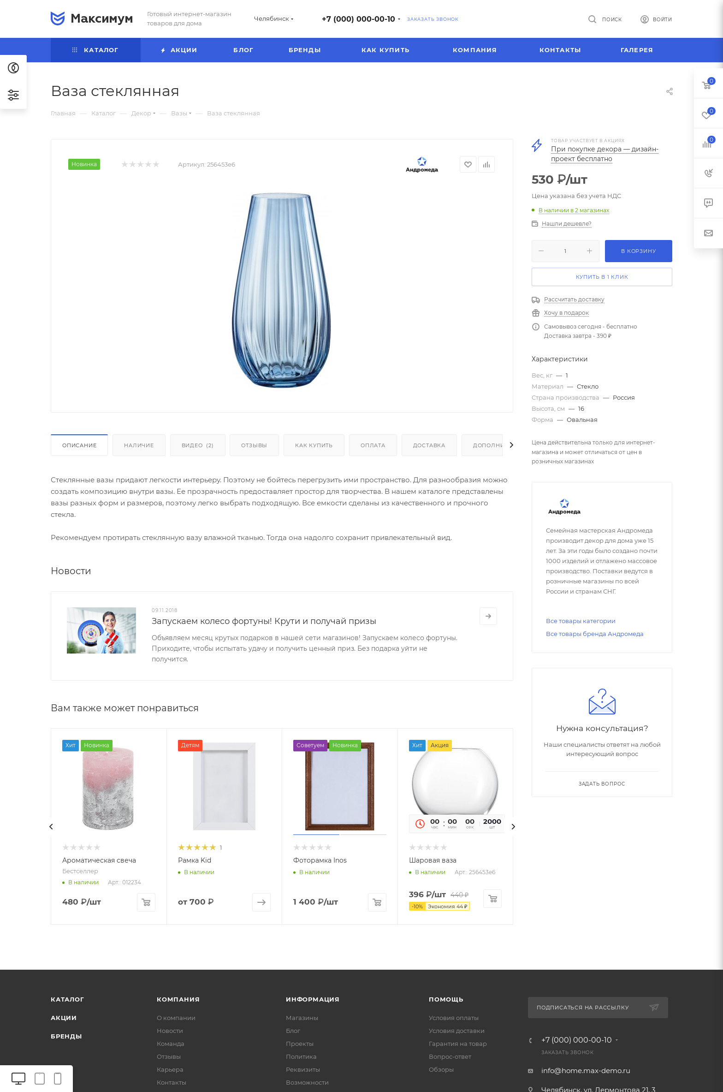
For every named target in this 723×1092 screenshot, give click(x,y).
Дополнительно (501, 445)
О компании (176, 1017)
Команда (170, 1043)
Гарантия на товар (458, 1043)
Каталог (67, 999)
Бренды (66, 1036)
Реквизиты (303, 1069)
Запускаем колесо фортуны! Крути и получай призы (264, 621)
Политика (301, 1056)
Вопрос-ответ (450, 1056)
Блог (293, 1030)
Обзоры (441, 1069)
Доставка (429, 445)
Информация (313, 999)
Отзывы (254, 445)
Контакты (171, 1082)
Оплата (373, 445)
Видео (198, 445)
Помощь (446, 999)
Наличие (139, 445)
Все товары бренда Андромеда (595, 633)
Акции (64, 1017)
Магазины (302, 1017)
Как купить (314, 445)
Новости (170, 1030)
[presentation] (50, 826)
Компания (178, 999)
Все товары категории (581, 620)
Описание (79, 445)
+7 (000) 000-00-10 (358, 19)
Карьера (170, 1069)
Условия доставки (457, 1030)
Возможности (307, 1082)
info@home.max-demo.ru (585, 1070)
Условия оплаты (454, 1017)
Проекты (300, 1043)
